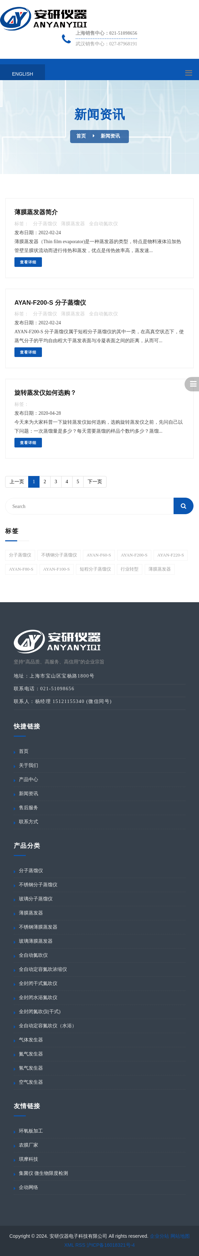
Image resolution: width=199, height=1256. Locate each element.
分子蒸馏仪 (45, 223)
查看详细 (28, 262)
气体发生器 (31, 1039)
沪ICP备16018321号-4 (111, 1245)
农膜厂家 (28, 1145)
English (22, 74)
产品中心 (28, 779)
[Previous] (17, 482)
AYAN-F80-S (21, 569)
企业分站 (159, 1236)
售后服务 (28, 807)
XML (69, 1245)
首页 (81, 136)
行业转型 (130, 569)
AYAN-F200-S (134, 554)
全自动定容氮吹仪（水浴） (48, 1025)
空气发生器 (31, 1082)
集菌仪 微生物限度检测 (43, 1173)
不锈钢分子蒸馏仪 (59, 554)
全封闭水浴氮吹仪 (38, 997)
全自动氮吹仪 (103, 223)
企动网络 (28, 1187)
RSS (80, 1245)
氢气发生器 (31, 1068)
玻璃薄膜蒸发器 (36, 941)
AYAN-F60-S (99, 554)
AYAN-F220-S (170, 554)
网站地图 (180, 1236)
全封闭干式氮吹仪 (38, 983)
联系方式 (28, 821)
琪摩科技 (28, 1159)
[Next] (95, 482)
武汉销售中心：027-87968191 (106, 43)
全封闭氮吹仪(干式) (39, 1011)
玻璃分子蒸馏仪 (36, 898)
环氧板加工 (31, 1131)
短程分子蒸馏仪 (95, 569)
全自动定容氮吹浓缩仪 (43, 969)
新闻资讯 (110, 136)
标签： (21, 223)
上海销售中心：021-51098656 (106, 33)
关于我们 (28, 765)
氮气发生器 (31, 1054)
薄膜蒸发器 (73, 223)
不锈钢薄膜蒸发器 (38, 927)
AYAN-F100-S (56, 569)
